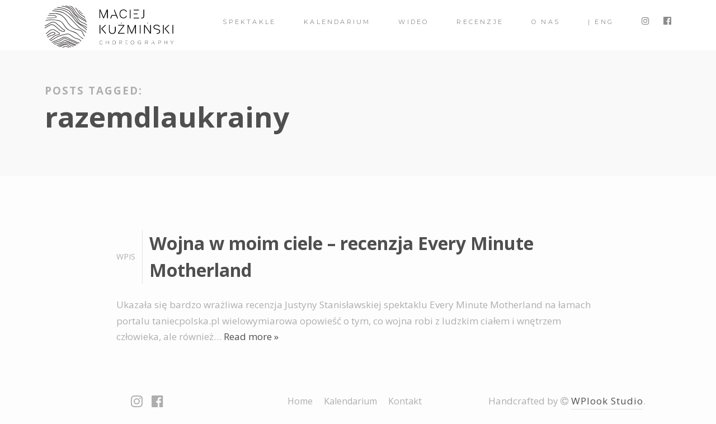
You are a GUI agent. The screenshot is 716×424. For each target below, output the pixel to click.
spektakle (249, 22)
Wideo (413, 22)
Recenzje (479, 22)
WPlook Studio (607, 400)
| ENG (601, 22)
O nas (545, 22)
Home (300, 401)
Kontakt (405, 401)
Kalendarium (337, 22)
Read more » (251, 336)
